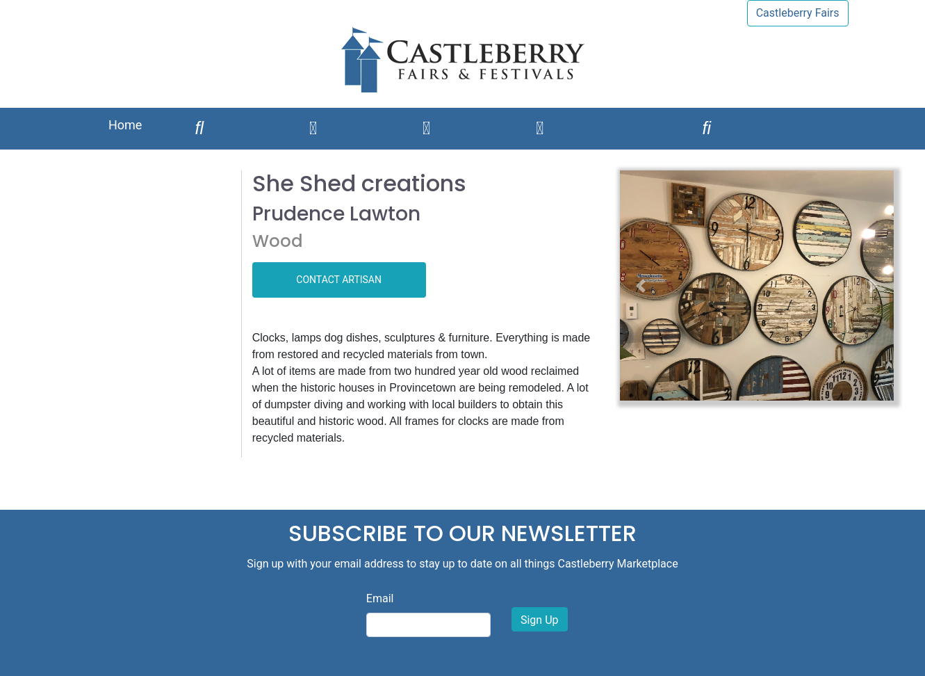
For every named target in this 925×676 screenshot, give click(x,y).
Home (125, 125)
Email (380, 598)
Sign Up (540, 620)
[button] (640, 285)
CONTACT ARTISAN (339, 279)
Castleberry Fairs (798, 12)
